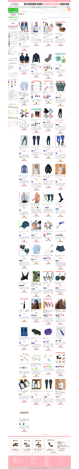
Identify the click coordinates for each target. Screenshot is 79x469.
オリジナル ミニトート (59, 64)
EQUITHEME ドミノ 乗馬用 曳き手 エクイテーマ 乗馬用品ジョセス (24, 311)
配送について (16, 461)
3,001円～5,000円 (10, 66)
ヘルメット (61, 457)
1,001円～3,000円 (10, 65)
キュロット (61, 461)
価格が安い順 (65, 17)
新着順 (69, 17)
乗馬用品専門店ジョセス (38, 468)
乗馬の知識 (47, 460)
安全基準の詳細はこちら (13, 27)
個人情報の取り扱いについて (12, 96)
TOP (25, 4)
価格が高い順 (61, 17)
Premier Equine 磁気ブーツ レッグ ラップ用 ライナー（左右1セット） (24, 339)
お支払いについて (17, 462)
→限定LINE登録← (56, 4)
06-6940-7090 (53, 452)
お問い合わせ (40, 4)
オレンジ (13, 83)
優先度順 (56, 17)
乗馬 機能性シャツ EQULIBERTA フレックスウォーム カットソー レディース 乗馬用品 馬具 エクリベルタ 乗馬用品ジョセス (36, 66)
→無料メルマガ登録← (47, 4)
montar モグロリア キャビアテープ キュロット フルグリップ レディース (24, 148)
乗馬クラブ (33, 462)
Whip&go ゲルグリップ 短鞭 (48, 255)
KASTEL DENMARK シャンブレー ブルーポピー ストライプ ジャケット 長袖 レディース (24, 204)
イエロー (10, 83)
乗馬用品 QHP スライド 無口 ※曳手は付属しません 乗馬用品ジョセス (60, 311)
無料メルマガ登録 (34, 458)
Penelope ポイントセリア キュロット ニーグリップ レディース (60, 148)
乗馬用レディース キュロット (43, 7)
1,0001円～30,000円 (10, 68)
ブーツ (60, 458)
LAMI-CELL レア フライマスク (24, 282)
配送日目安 (33, 457)
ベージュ (16, 83)
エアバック (51, 7)
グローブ (60, 462)
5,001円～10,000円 (10, 67)
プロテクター (61, 460)
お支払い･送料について (32, 4)
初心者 (55, 7)
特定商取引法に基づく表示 (18, 460)
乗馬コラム (47, 458)
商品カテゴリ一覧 (20, 11)
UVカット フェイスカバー (47, 119)
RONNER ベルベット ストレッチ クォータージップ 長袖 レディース (36, 176)
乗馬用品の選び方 (11, 97)
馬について (47, 461)
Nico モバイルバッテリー (23, 119)
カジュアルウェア (62, 464)
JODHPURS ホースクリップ (48, 363)
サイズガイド (10, 98)
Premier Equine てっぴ (59, 337)
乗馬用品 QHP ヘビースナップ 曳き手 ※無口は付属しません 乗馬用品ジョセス (48, 311)
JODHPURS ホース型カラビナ (48, 231)
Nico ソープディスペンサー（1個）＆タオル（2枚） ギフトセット (36, 391)
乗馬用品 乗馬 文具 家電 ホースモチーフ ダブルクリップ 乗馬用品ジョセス (36, 365)
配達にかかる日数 (11, 92)
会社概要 (15, 458)
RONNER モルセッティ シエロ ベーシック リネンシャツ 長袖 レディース (60, 176)
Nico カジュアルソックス (47, 64)
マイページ (62, 4)
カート (67, 4)
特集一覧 (46, 457)
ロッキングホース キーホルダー (60, 363)
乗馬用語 (46, 462)
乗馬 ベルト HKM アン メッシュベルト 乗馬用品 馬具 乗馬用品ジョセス (24, 420)
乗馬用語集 (47, 464)
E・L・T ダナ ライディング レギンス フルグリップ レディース (48, 391)
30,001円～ (9, 69)
